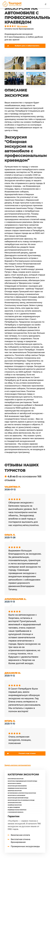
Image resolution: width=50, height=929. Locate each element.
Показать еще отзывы (23, 760)
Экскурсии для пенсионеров (17, 794)
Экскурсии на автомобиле (16, 803)
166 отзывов (22, 26)
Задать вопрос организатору (18, 774)
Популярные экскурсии (15, 787)
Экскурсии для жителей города (18, 806)
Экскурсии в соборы (14, 791)
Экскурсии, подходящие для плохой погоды (22, 789)
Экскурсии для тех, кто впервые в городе (21, 808)
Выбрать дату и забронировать (21, 49)
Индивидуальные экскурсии (17, 796)
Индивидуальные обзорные (17, 818)
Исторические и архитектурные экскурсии (22, 801)
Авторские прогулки (14, 811)
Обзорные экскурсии (15, 799)
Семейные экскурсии (15, 813)
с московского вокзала (15, 820)
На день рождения (14, 815)
